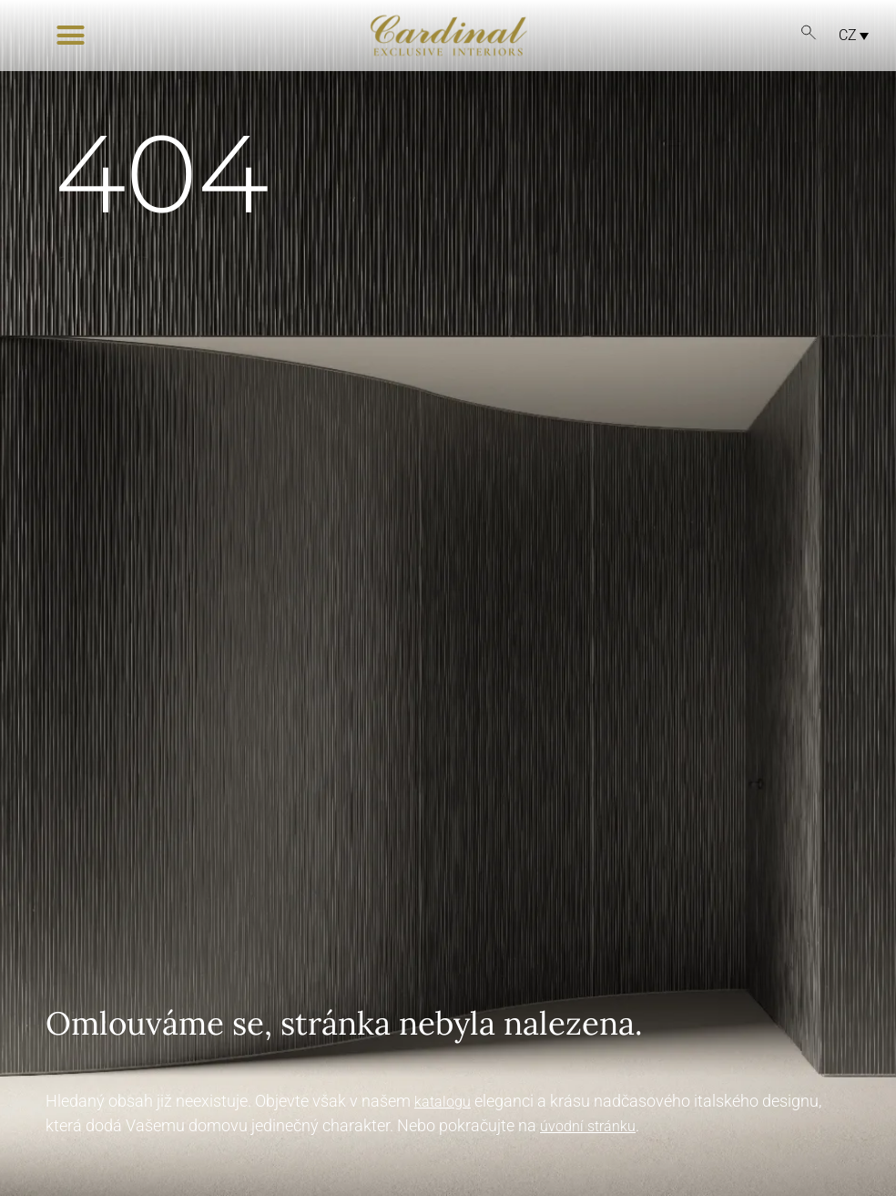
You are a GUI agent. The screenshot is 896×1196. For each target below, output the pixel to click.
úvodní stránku (588, 1126)
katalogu (442, 1101)
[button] (70, 35)
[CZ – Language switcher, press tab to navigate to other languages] (849, 35)
